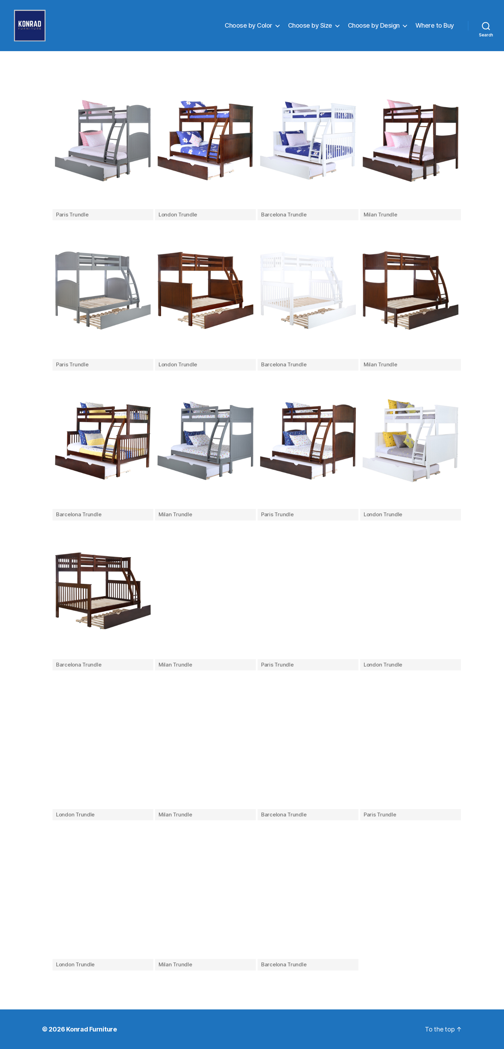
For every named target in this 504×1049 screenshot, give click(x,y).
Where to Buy (434, 25)
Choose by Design (374, 25)
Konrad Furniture (91, 1029)
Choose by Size (310, 25)
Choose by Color (248, 25)
